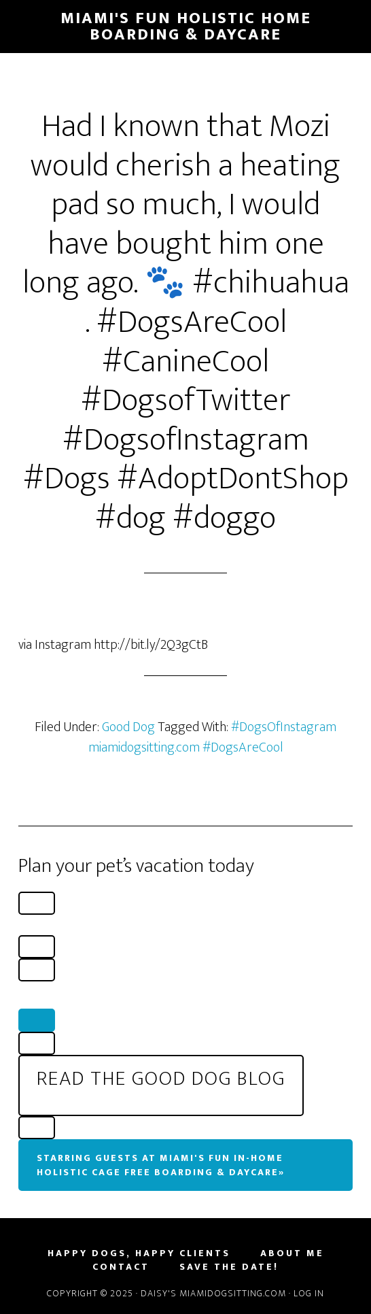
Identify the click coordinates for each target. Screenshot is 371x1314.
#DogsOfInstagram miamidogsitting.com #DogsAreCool (212, 737)
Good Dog (128, 727)
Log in (309, 1293)
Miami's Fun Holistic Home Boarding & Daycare (185, 26)
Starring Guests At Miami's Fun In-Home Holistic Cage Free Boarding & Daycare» (161, 1165)
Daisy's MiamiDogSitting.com (215, 1293)
